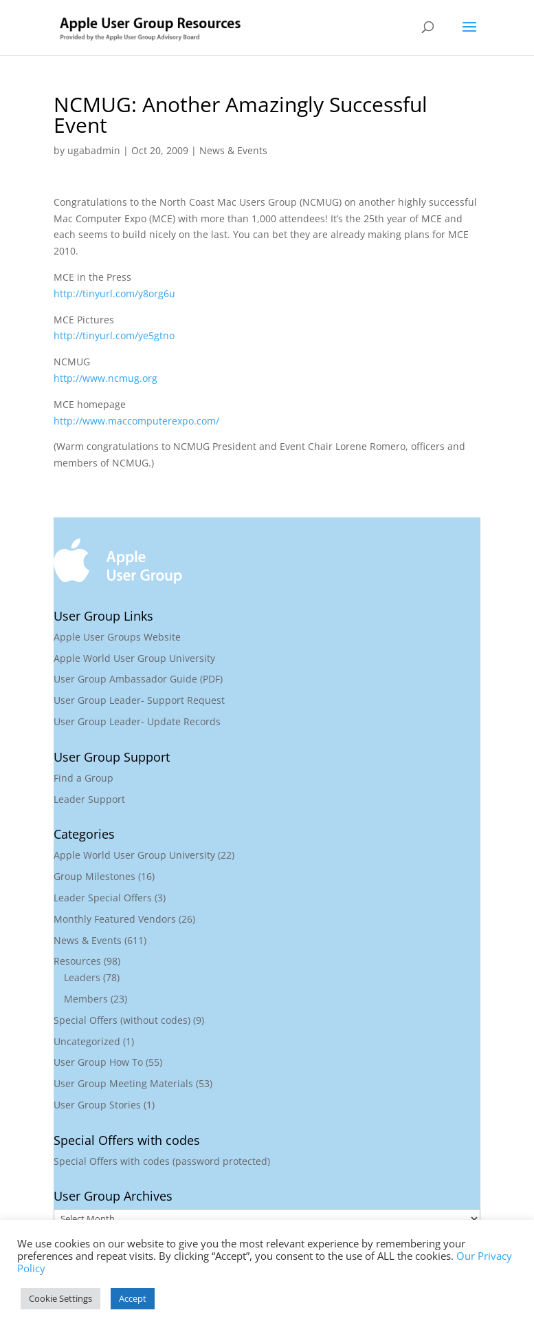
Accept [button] (132, 1298)
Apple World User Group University (134, 658)
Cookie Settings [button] (60, 1298)
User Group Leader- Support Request (139, 700)
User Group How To (98, 1062)
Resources (77, 960)
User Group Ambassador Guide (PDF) (138, 678)
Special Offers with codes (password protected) (162, 1161)
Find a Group (83, 777)
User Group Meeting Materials (123, 1083)
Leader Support (89, 799)
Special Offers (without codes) (122, 1020)
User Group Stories (97, 1104)
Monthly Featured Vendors (115, 918)
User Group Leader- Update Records (137, 721)
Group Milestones (94, 876)
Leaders (82, 977)
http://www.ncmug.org (105, 378)
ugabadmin (93, 150)
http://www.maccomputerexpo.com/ (136, 420)
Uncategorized (87, 1041)
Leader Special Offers (103, 897)
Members (86, 998)
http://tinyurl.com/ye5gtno (114, 335)
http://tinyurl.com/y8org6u (114, 293)
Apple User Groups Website (117, 636)
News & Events (233, 150)
